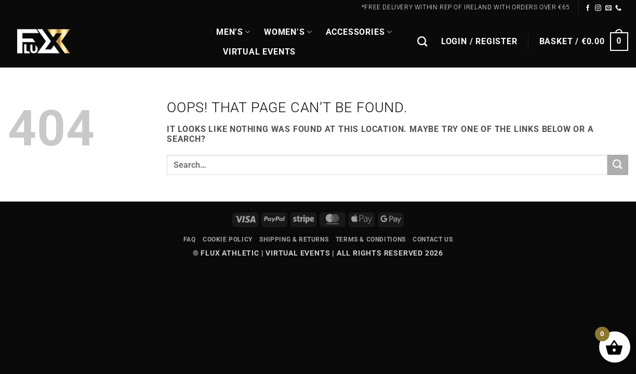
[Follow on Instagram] (598, 8)
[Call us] (618, 8)
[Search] (422, 41)
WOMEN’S (288, 32)
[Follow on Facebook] (588, 8)
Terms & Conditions (371, 239)
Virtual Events (259, 52)
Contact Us (433, 239)
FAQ (189, 239)
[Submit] (617, 165)
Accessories (359, 32)
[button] (479, 41)
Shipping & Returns (293, 239)
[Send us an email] (608, 8)
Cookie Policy (228, 239)
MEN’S (233, 32)
